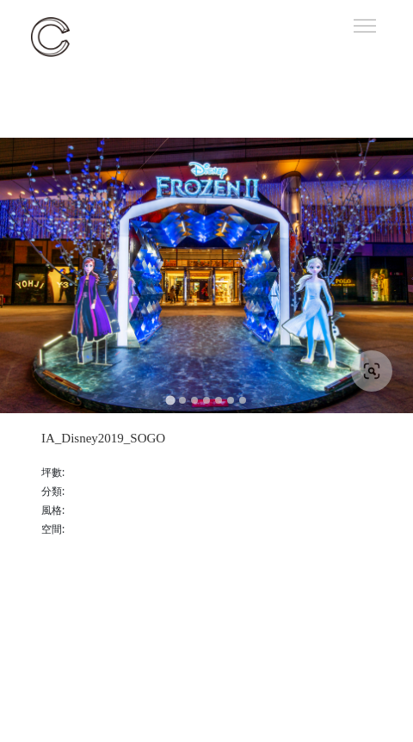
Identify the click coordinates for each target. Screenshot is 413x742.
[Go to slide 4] (206, 400)
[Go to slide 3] (194, 400)
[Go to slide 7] (242, 400)
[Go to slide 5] (218, 400)
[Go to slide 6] (230, 400)
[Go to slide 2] (182, 400)
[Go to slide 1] (170, 400)
